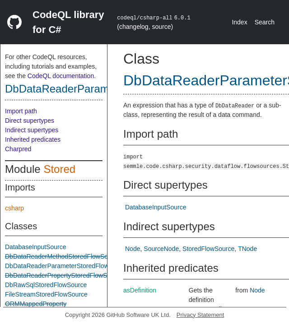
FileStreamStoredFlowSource (46, 294)
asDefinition (139, 290)
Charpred (18, 149)
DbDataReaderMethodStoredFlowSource (62, 256)
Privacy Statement (200, 314)
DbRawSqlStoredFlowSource (46, 284)
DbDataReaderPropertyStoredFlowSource (64, 275)
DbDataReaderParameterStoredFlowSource (67, 265)
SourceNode (161, 248)
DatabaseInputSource (35, 247)
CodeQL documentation (61, 75)
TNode (247, 248)
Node (132, 248)
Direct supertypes (29, 120)
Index (239, 22)
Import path (21, 111)
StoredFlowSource (208, 248)
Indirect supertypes (31, 130)
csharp (14, 208)
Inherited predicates (33, 139)
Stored (59, 169)
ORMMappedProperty (35, 303)
